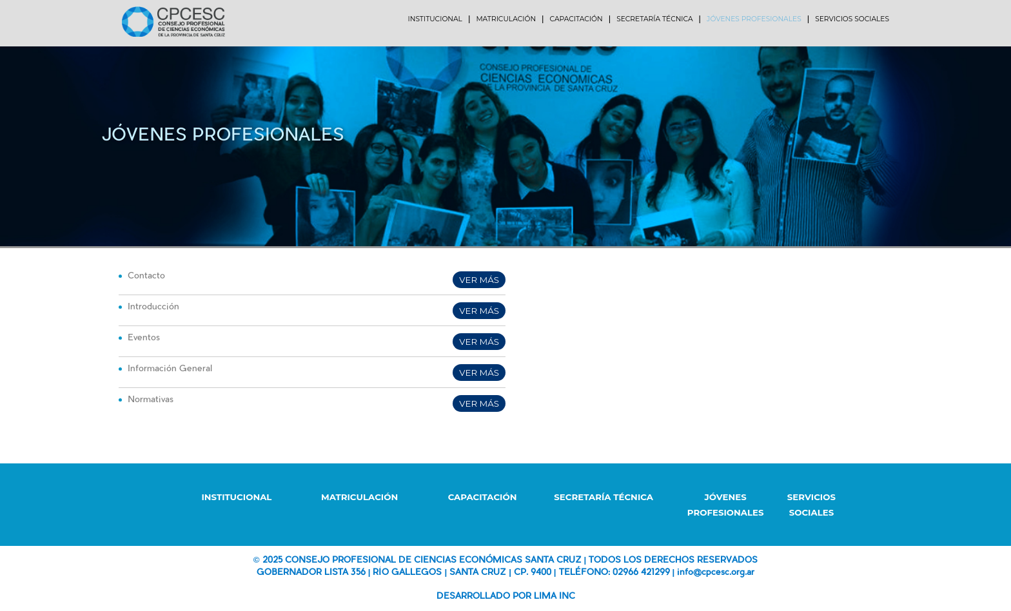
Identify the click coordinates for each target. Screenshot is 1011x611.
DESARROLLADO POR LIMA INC (506, 596)
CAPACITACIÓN (482, 497)
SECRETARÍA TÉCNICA (603, 497)
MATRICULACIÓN (359, 497)
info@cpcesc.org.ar (715, 572)
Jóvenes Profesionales (222, 136)
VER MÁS (479, 280)
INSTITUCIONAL (236, 497)
